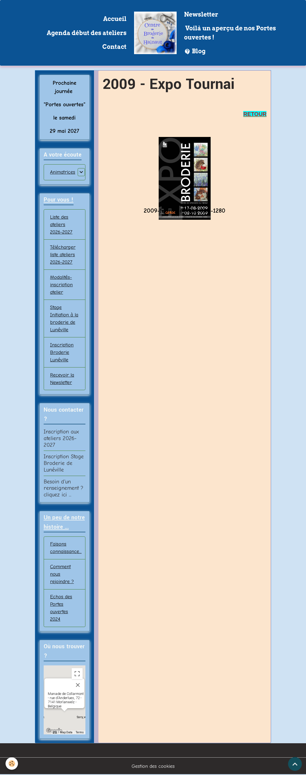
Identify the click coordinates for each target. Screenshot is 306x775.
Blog (195, 51)
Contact (114, 46)
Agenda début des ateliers (87, 32)
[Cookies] (12, 763)
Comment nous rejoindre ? (62, 574)
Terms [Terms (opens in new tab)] (80, 732)
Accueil (115, 18)
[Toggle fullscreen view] (77, 673)
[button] (64, 716)
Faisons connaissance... (66, 547)
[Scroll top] (295, 764)
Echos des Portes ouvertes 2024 (61, 608)
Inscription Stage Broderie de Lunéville (64, 463)
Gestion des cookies (153, 766)
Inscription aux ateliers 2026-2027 (61, 438)
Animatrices (62, 172)
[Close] (78, 685)
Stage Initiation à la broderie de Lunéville (64, 319)
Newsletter (201, 14)
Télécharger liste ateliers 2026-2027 (62, 254)
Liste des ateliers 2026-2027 (61, 224)
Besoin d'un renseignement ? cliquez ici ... (63, 488)
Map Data (66, 732)
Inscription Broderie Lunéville (62, 352)
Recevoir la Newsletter (62, 378)
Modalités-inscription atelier (61, 284)
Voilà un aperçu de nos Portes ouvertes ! (230, 33)
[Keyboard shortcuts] (55, 732)
